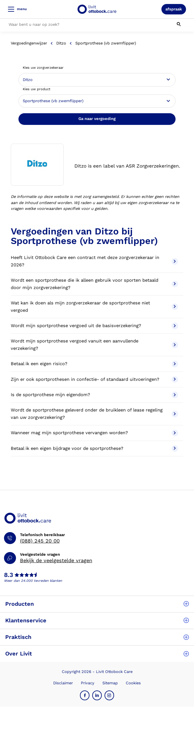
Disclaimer (63, 683)
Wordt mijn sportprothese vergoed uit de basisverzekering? (94, 326)
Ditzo (61, 43)
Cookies (133, 683)
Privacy (87, 683)
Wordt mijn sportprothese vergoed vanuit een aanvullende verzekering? (94, 344)
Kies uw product (36, 89)
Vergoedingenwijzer (29, 43)
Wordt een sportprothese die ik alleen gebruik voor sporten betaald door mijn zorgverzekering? (94, 283)
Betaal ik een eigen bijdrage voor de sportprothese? (94, 448)
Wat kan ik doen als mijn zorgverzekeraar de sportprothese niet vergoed (94, 306)
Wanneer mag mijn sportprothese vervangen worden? (94, 433)
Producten (96, 604)
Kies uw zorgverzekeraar (43, 68)
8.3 (8, 575)
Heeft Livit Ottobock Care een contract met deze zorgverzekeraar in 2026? (94, 261)
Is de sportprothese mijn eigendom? (94, 395)
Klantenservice (96, 620)
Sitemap (110, 683)
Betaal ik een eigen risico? (94, 364)
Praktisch (96, 637)
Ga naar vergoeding (97, 118)
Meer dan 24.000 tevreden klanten (33, 581)
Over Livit (96, 653)
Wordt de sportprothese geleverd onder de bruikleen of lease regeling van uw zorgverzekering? (94, 413)
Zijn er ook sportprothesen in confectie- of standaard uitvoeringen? (94, 379)
